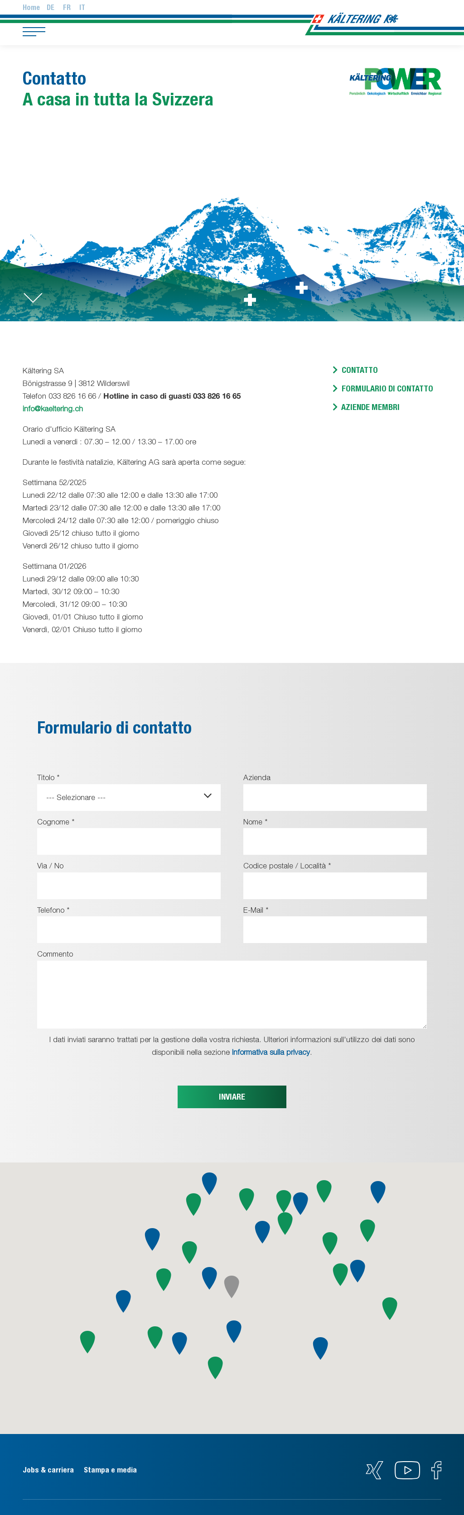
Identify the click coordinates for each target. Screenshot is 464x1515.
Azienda (257, 777)
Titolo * (49, 777)
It (82, 7)
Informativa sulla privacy (271, 1050)
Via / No (50, 865)
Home (31, 7)
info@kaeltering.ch (53, 408)
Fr (67, 7)
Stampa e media (115, 1468)
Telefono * (54, 909)
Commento (56, 953)
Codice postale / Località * (288, 865)
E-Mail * (256, 909)
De (50, 7)
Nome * (256, 821)
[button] (123, 1300)
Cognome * (57, 821)
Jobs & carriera (49, 1468)
